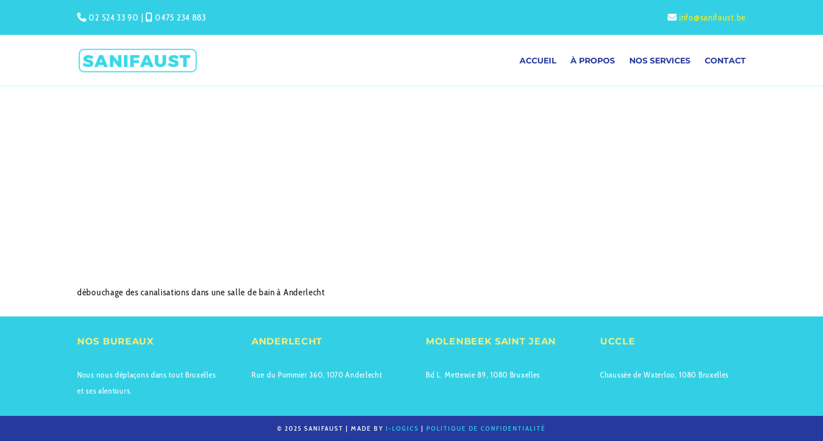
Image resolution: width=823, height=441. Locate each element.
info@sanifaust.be (712, 17)
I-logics (402, 428)
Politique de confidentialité (486, 428)
